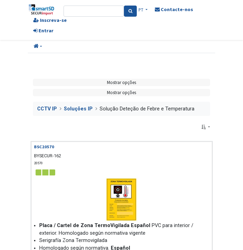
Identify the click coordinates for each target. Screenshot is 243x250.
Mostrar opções (121, 82)
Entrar (43, 30)
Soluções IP (78, 109)
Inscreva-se (50, 20)
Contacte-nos (174, 9)
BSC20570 (44, 146)
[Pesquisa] (130, 11)
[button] (38, 46)
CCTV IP (47, 109)
